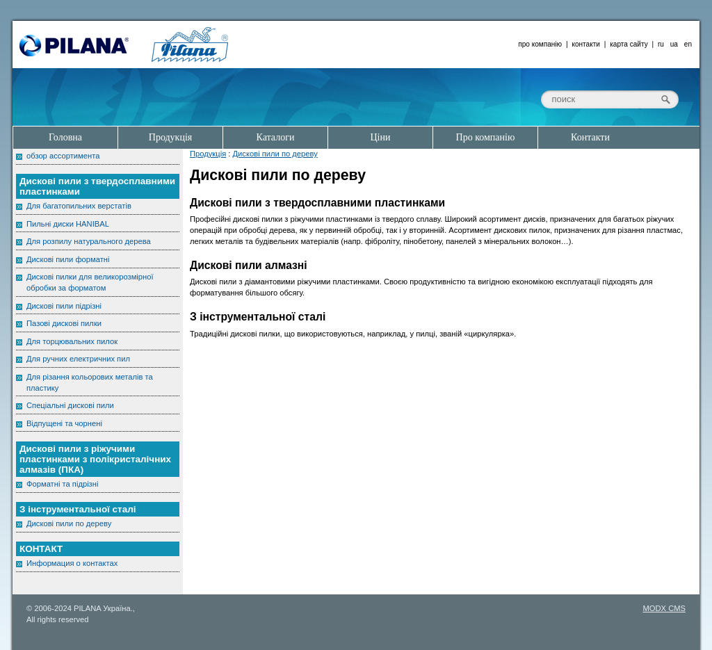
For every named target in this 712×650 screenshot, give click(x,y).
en (688, 44)
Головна (65, 137)
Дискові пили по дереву (275, 153)
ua (674, 44)
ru (661, 44)
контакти (586, 44)
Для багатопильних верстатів (78, 206)
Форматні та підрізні (62, 484)
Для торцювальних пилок (72, 341)
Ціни (381, 137)
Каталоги (276, 137)
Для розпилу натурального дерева (88, 241)
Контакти (590, 137)
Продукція (208, 153)
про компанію (540, 44)
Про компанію (485, 137)
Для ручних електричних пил (78, 359)
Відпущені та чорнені (64, 423)
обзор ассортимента (62, 156)
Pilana (74, 45)
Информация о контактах (72, 563)
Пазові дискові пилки (64, 323)
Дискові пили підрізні (64, 306)
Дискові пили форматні (68, 259)
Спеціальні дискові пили (70, 405)
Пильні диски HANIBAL (67, 224)
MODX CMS (664, 608)
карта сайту (629, 44)
